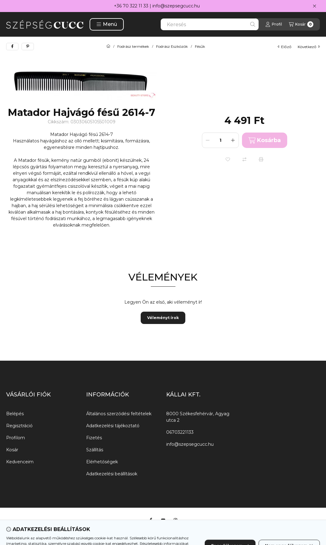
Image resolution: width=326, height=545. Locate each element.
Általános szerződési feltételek (118, 413)
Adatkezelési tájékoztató (112, 425)
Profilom (15, 438)
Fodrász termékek (133, 46)
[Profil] (273, 24)
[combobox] (209, 24)
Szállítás (94, 450)
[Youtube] (163, 520)
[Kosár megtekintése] (301, 24)
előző (285, 46)
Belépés (15, 413)
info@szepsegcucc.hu (176, 6)
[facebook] (12, 46)
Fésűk (200, 46)
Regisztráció (19, 425)
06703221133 (180, 432)
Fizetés (94, 438)
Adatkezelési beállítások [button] (111, 474)
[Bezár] (314, 6)
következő (309, 46)
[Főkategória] (108, 46)
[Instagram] (175, 520)
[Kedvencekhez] (228, 159)
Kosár (12, 450)
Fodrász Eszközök (172, 46)
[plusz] (233, 140)
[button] (107, 24)
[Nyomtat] (261, 159)
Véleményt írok (163, 317)
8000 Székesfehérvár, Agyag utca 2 (197, 417)
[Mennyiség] (220, 140)
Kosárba (264, 140)
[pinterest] (28, 46)
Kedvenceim (20, 462)
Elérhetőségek (102, 462)
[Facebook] (151, 520)
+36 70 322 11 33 (131, 6)
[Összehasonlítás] (244, 159)
